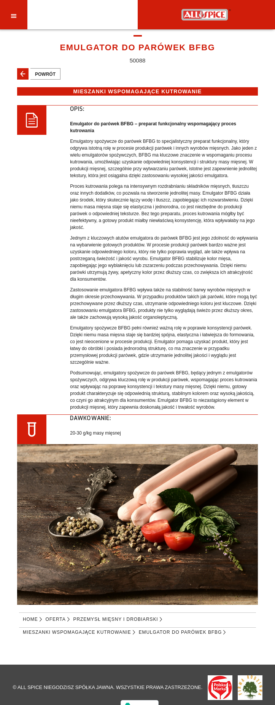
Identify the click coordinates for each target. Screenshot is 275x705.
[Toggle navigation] (13, 15)
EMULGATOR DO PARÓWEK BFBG (180, 632)
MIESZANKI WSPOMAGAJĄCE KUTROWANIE (77, 632)
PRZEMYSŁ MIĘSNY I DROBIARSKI (115, 619)
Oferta (56, 619)
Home (30, 619)
